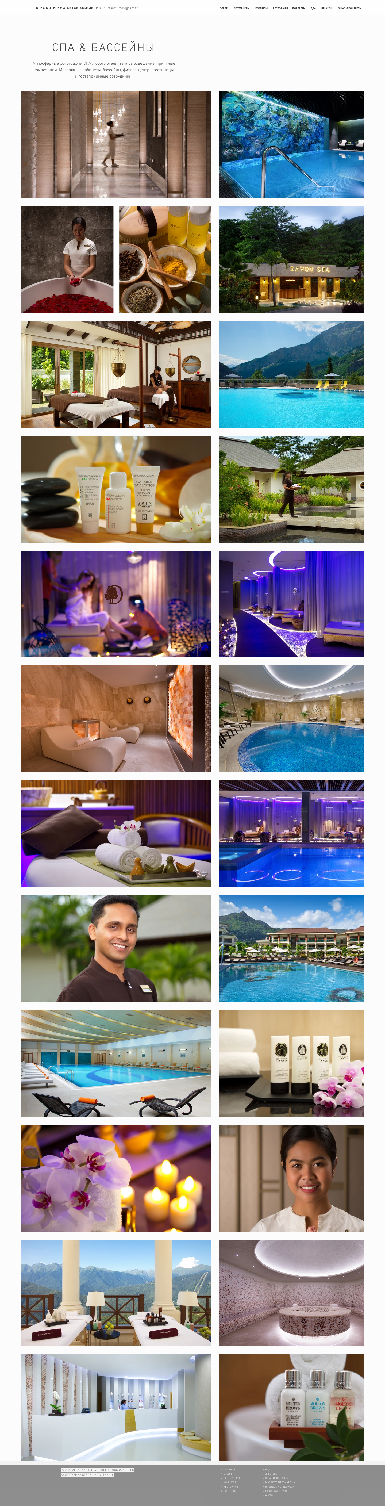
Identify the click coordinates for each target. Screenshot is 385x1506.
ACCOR (269, 1495)
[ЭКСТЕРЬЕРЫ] (241, 8)
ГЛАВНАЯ (230, 1469)
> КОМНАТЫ (228, 1482)
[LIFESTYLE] (327, 8)
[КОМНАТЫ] (261, 8)
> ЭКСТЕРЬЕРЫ (230, 1478)
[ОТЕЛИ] (224, 8)
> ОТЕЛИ (226, 1474)
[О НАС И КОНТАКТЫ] (349, 8)
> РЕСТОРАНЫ (229, 1487)
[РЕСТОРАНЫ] (280, 8)
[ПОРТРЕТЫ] (299, 8)
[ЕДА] (313, 8)
